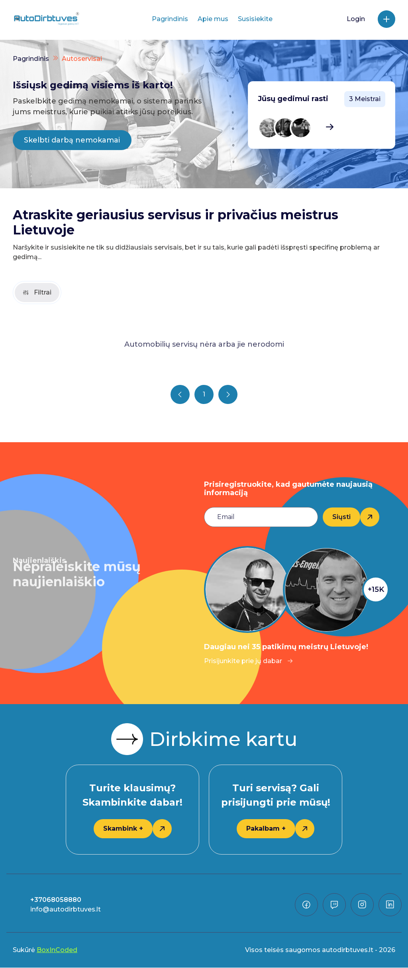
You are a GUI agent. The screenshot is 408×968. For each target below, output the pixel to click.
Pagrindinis (170, 19)
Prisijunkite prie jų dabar (248, 661)
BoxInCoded (57, 950)
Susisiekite (255, 19)
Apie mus (213, 19)
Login (356, 19)
